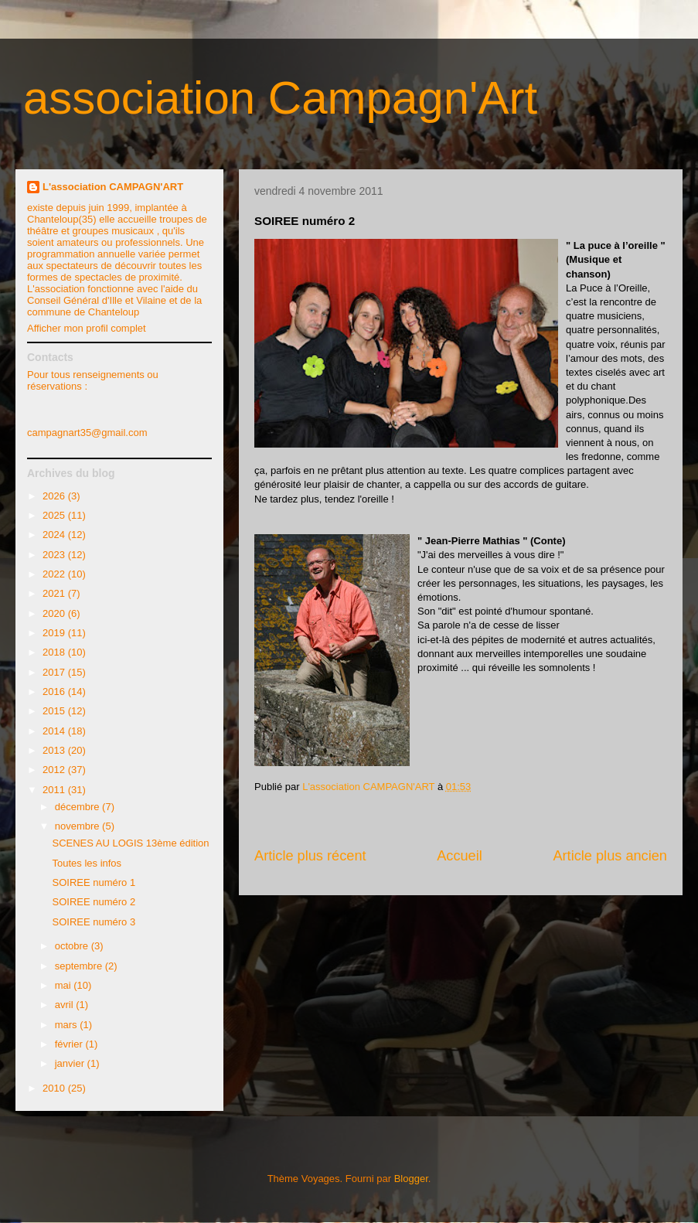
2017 (55, 672)
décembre (78, 806)
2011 (55, 789)
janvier (71, 1063)
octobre (73, 946)
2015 (55, 711)
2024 (55, 534)
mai (64, 985)
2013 (55, 750)
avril (65, 1004)
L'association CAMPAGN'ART (113, 186)
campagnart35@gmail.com (87, 432)
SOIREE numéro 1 (93, 882)
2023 (55, 554)
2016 (55, 691)
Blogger (411, 1178)
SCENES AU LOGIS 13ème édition (130, 843)
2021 (55, 593)
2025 (55, 515)
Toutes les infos (86, 863)
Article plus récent (310, 856)
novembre (78, 826)
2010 (55, 1088)
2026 (55, 496)
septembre (80, 966)
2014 (55, 731)
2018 (55, 652)
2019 (55, 633)
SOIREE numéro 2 (93, 902)
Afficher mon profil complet (86, 328)
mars (67, 1025)
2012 (55, 769)
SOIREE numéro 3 (93, 922)
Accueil (459, 856)
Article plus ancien (610, 856)
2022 (55, 574)
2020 (55, 613)
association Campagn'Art (280, 98)
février (70, 1044)
